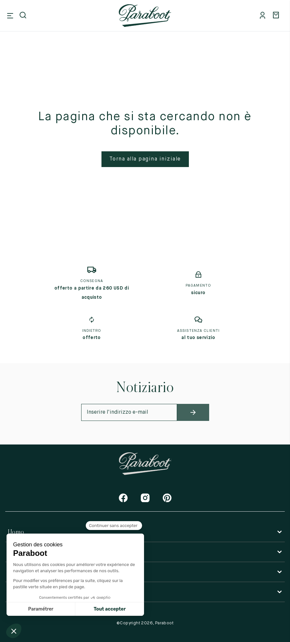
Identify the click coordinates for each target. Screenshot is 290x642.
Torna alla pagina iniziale (145, 159)
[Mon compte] (264, 16)
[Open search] (23, 16)
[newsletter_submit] (193, 412)
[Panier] (277, 16)
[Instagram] (145, 497)
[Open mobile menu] (10, 16)
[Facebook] (123, 497)
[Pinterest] (167, 497)
